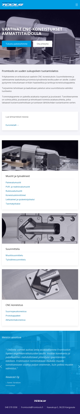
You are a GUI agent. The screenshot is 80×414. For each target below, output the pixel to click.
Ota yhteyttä (42, 43)
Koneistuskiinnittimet (16, 195)
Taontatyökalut (13, 203)
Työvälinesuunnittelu (16, 259)
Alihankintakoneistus (16, 320)
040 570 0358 (11, 407)
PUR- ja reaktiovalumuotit (18, 186)
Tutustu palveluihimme (16, 43)
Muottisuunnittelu (14, 255)
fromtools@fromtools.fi (32, 407)
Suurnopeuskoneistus (16, 311)
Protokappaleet (13, 315)
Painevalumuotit (13, 182)
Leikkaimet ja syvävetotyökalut (20, 199)
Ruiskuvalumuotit (14, 191)
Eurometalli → (12, 125)
